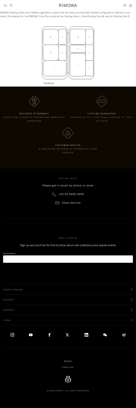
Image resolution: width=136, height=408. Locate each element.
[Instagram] (12, 335)
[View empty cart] (131, 5)
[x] (68, 335)
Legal (7, 320)
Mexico (68, 361)
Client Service (71, 203)
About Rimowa (13, 289)
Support (9, 300)
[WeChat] (105, 335)
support (9, 310)
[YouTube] (31, 335)
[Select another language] (68, 367)
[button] (68, 290)
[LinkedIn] (86, 335)
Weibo (124, 335)
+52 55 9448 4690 (71, 194)
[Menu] (5, 5)
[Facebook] (49, 335)
